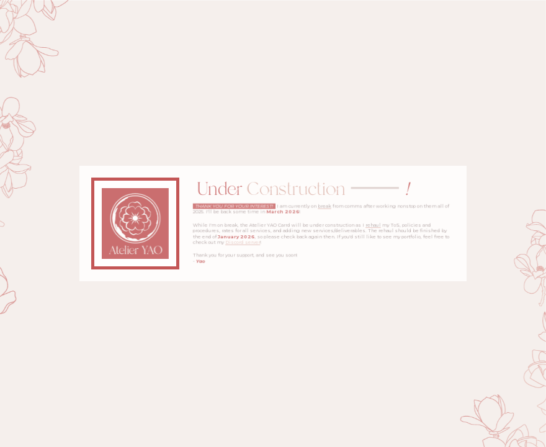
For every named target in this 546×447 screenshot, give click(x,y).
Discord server (243, 242)
